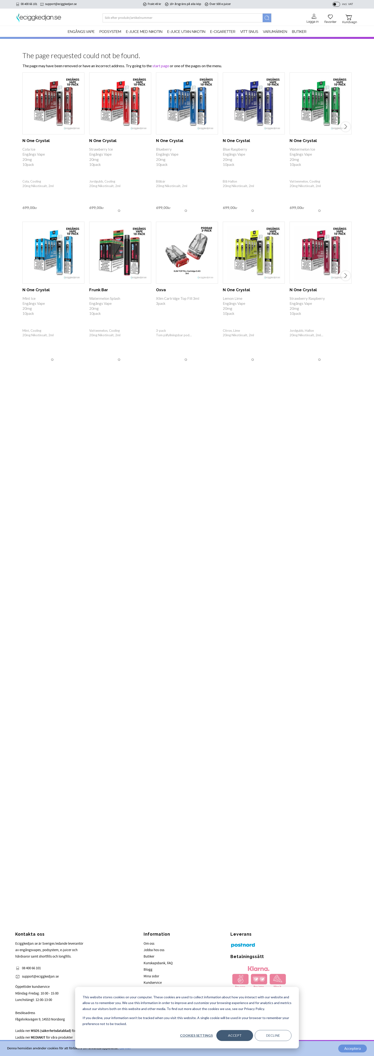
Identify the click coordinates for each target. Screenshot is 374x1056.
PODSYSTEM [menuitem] (110, 32)
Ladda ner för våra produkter (44, 1037)
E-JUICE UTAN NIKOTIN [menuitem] (186, 32)
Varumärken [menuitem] (275, 32)
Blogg (148, 969)
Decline (273, 1035)
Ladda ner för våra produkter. (57, 1031)
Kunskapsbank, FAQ (158, 963)
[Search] (267, 18)
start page (160, 65)
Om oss (149, 943)
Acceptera (352, 1048)
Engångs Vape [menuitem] (81, 32)
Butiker (149, 956)
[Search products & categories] (183, 18)
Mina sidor (151, 976)
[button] (330, 17)
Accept (235, 1035)
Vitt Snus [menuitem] (249, 32)
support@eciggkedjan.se (61, 4)
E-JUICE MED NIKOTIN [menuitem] (144, 32)
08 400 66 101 (29, 4)
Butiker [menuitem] (299, 32)
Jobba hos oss (154, 950)
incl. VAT (347, 4)
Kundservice (153, 982)
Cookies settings (196, 1035)
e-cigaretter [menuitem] (222, 32)
